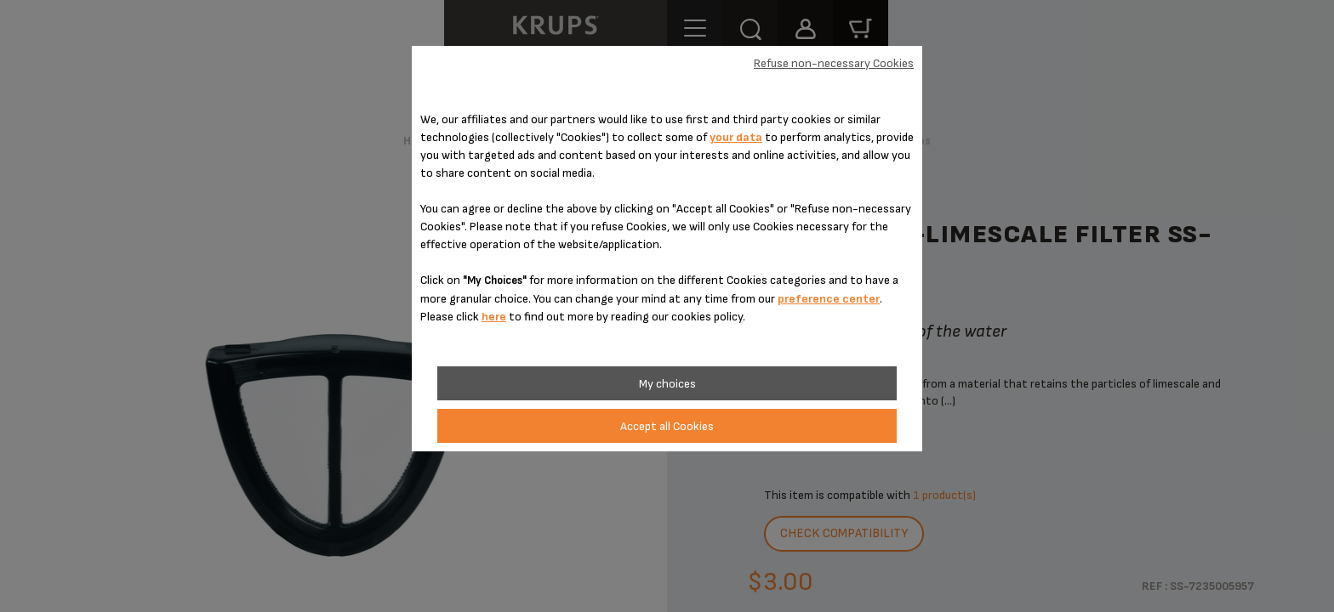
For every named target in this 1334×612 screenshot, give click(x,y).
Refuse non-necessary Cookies (834, 63)
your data (736, 137)
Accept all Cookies (667, 426)
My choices (667, 384)
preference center (829, 299)
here (494, 316)
